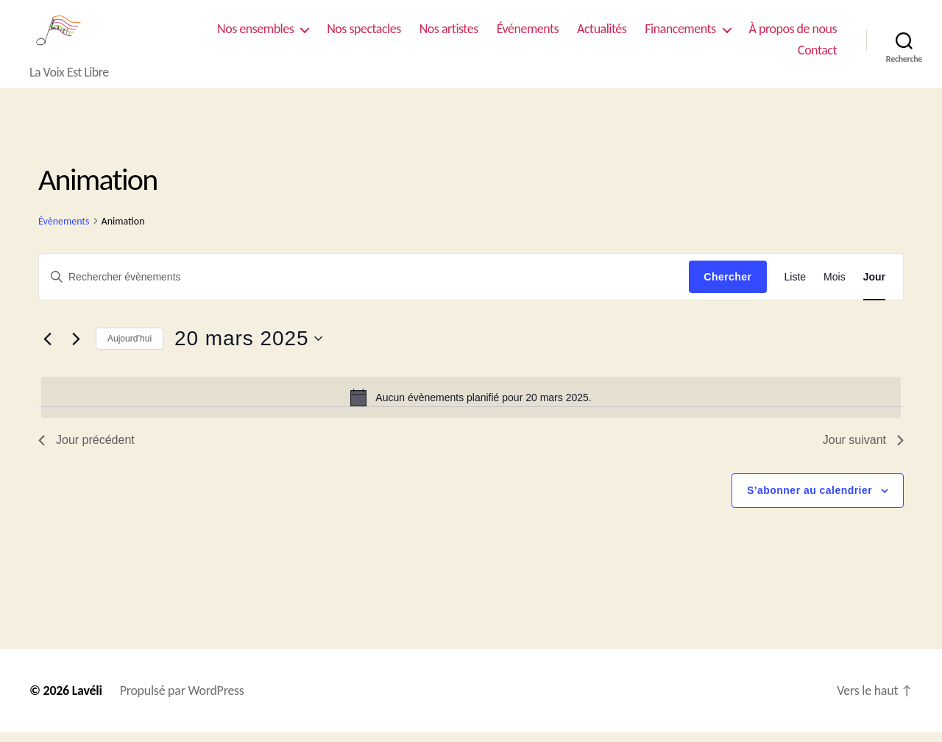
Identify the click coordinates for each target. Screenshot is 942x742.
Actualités (601, 33)
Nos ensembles (255, 33)
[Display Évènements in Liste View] (796, 287)
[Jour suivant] (76, 349)
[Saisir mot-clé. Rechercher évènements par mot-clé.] (364, 286)
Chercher (727, 286)
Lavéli (87, 700)
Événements (528, 33)
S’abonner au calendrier (809, 500)
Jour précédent (86, 449)
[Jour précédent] (47, 349)
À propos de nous (793, 33)
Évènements (64, 231)
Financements (680, 33)
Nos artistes (448, 33)
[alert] (471, 407)
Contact (817, 55)
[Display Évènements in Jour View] (874, 287)
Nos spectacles (363, 33)
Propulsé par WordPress (182, 700)
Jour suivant (863, 449)
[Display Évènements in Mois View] (835, 287)
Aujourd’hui (129, 348)
